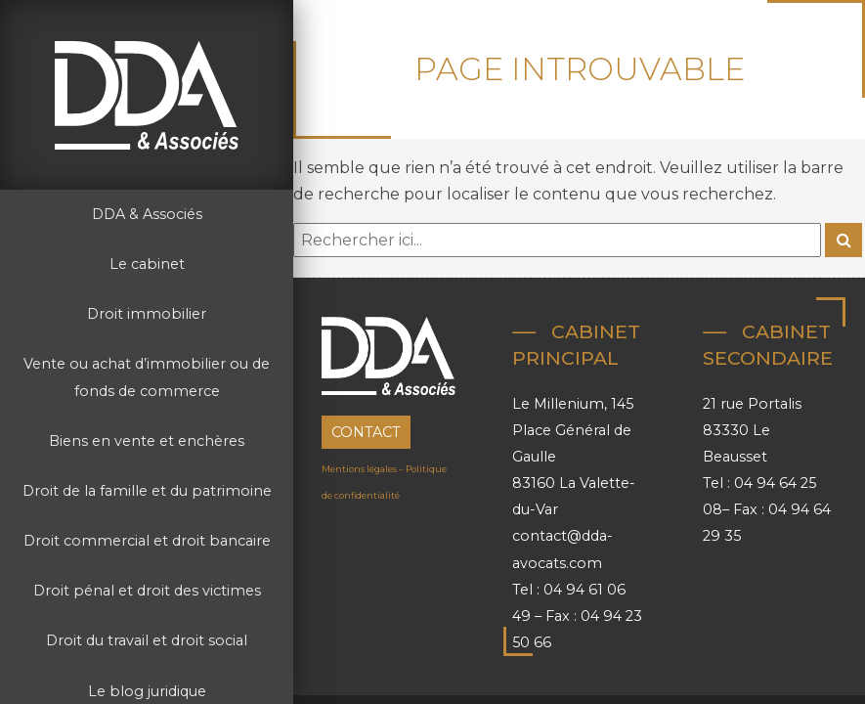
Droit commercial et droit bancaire (147, 541)
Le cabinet (147, 264)
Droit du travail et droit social (146, 640)
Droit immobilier (146, 314)
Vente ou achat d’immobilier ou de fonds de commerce (146, 377)
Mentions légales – (364, 468)
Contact (366, 432)
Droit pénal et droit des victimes (147, 590)
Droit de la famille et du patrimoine (147, 491)
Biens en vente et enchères (146, 441)
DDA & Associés (147, 214)
